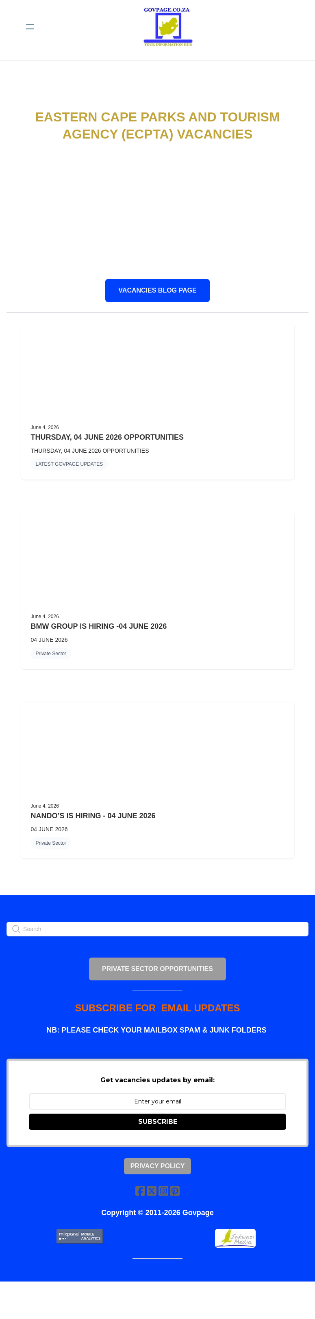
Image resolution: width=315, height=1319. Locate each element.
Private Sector (51, 662)
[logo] (168, 27)
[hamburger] (30, 27)
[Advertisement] (157, 211)
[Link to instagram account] (164, 1221)
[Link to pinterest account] (177, 1221)
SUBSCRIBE (157, 1151)
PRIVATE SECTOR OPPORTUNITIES (157, 990)
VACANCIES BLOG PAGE (157, 291)
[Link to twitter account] (151, 1221)
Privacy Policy (157, 1196)
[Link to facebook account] (138, 1221)
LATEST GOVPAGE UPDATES (69, 472)
